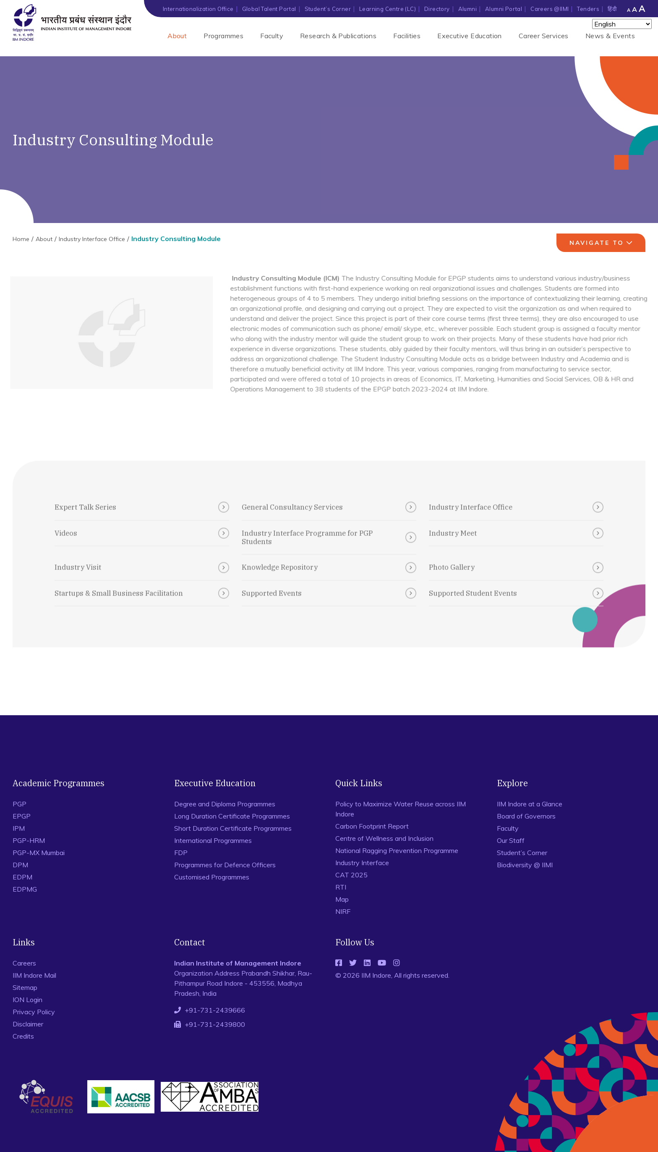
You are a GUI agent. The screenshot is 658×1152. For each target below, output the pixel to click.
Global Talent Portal (269, 8)
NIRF (342, 911)
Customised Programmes (211, 877)
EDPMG (25, 889)
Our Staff (511, 840)
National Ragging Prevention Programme (396, 850)
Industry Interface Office (92, 239)
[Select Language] (622, 24)
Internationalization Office (198, 8)
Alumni (467, 8)
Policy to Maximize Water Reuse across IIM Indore (400, 809)
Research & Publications (338, 35)
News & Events (610, 35)
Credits (23, 1036)
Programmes (223, 35)
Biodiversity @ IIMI (525, 865)
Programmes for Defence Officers (225, 865)
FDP (181, 852)
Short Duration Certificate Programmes (233, 828)
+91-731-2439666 (215, 1010)
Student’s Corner (328, 8)
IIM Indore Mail (34, 975)
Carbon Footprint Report (372, 826)
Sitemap (25, 987)
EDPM (22, 877)
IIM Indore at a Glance (529, 804)
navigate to (602, 243)
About (177, 35)
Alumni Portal (503, 8)
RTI (340, 887)
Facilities (406, 35)
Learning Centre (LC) (387, 8)
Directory (437, 8)
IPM (19, 828)
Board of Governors (526, 816)
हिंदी (612, 8)
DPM (20, 865)
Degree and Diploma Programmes (224, 804)
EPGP (22, 816)
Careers (24, 963)
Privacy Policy (34, 1012)
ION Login (27, 999)
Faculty (271, 35)
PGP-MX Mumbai (39, 852)
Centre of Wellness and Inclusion (384, 838)
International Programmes (213, 840)
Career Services (544, 35)
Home (21, 239)
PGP (19, 804)
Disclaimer (28, 1024)
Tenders (588, 8)
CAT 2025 (351, 875)
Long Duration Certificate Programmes (232, 816)
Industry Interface (362, 862)
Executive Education (469, 35)
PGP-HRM (29, 840)
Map (342, 899)
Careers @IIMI (549, 8)
